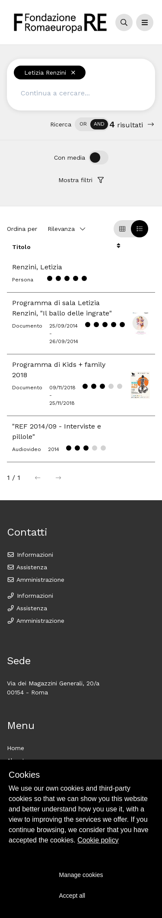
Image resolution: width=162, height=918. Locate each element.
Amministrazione (35, 579)
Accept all (72, 895)
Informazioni (30, 554)
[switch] (92, 124)
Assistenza (27, 567)
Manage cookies (81, 874)
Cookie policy (97, 840)
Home (15, 747)
